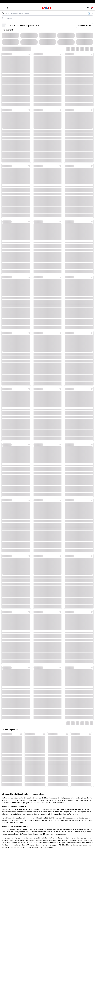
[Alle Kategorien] (84, 25)
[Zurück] (4, 25)
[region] (47, 759)
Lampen (9, 18)
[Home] (46, 8)
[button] (7, 8)
